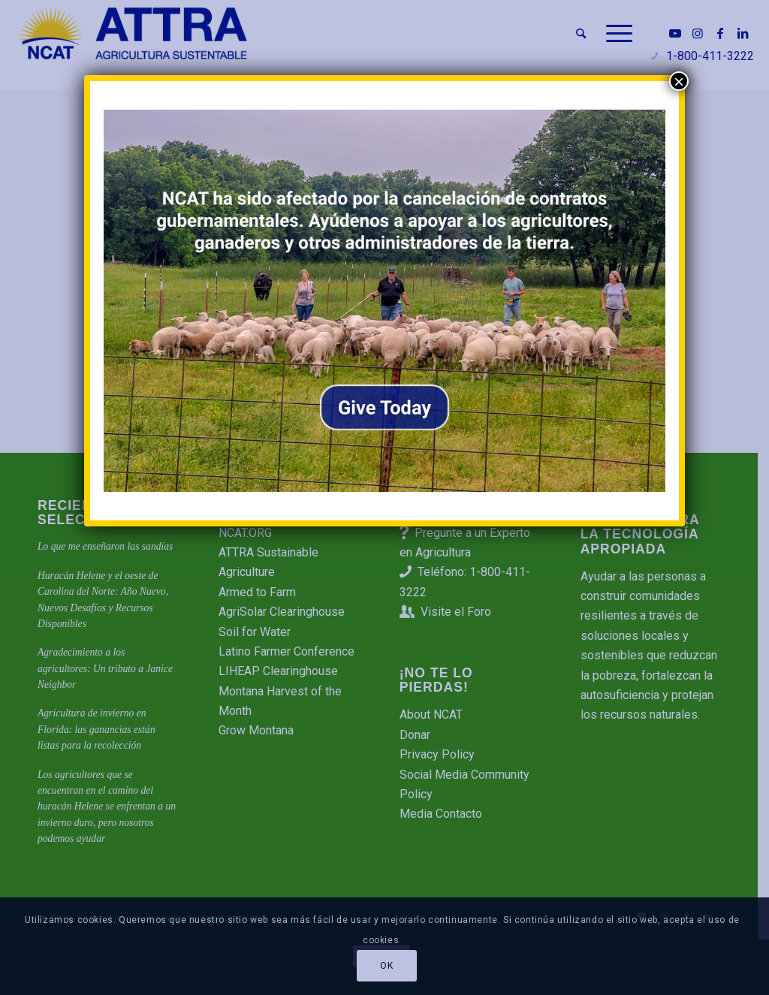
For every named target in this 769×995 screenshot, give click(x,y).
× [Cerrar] (679, 81)
